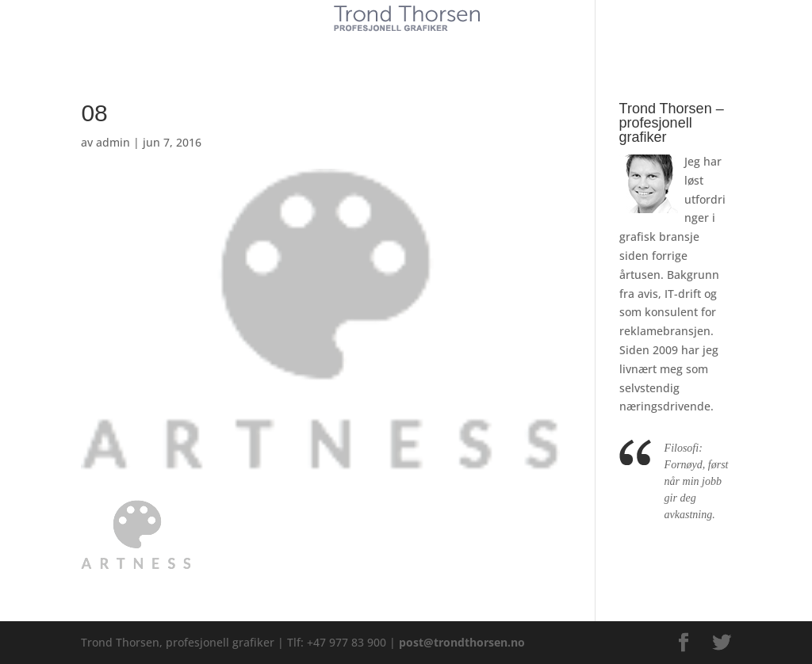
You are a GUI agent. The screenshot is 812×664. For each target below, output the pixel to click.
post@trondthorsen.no (462, 642)
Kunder (285, 46)
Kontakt (524, 46)
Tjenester (358, 46)
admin (113, 142)
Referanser (442, 46)
